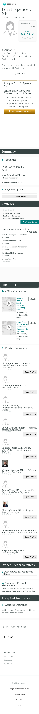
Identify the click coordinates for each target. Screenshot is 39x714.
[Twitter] (11, 636)
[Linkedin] (8, 636)
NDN (19, 705)
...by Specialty (7, 660)
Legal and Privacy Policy (19, 689)
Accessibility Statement (19, 700)
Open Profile (30, 372)
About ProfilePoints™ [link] (27, 32)
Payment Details (19, 196)
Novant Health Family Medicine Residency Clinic (20, 304)
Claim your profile (20, 111)
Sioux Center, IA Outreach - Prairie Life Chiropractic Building (22, 326)
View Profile (33, 299)
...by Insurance (8, 656)
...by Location (7, 664)
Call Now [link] (20, 74)
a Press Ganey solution (15, 626)
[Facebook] (4, 636)
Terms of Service (19, 694)
